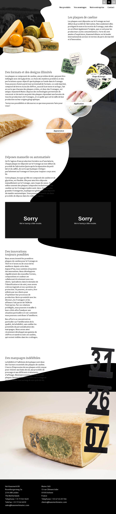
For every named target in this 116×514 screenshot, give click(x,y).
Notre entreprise (97, 7)
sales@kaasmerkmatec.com (17, 505)
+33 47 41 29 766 (58, 499)
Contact (111, 7)
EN (114, 2)
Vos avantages (80, 7)
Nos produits (64, 7)
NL (104, 2)
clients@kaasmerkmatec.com (54, 502)
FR (109, 2)
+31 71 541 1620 (22, 499)
